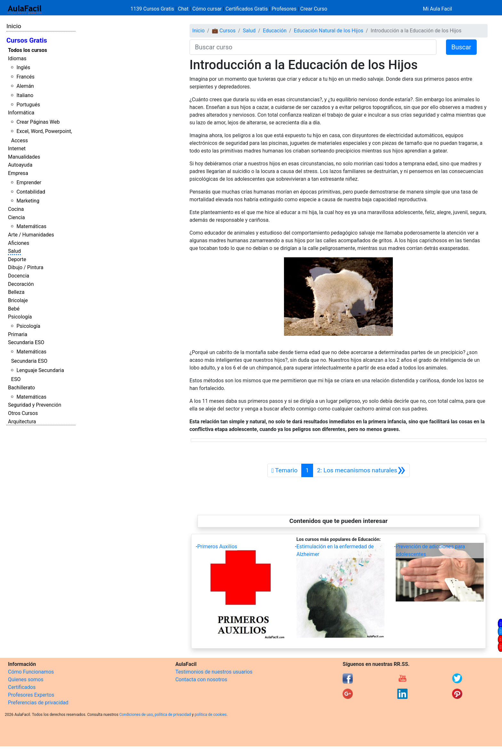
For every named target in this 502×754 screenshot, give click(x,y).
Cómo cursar (207, 9)
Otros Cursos (23, 413)
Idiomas (17, 58)
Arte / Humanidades (31, 235)
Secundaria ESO (26, 342)
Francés (25, 77)
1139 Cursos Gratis (153, 9)
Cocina (16, 209)
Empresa (18, 173)
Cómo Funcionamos (31, 672)
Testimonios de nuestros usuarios (214, 672)
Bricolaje (18, 300)
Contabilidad (30, 192)
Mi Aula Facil (437, 9)
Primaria (17, 334)
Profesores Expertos (31, 695)
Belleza (16, 292)
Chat (183, 9)
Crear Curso (313, 9)
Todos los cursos (27, 50)
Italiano (24, 95)
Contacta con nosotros (201, 679)
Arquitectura (22, 421)
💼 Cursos (224, 31)
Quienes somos (26, 679)
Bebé (14, 309)
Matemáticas (31, 226)
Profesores (283, 9)
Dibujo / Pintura (25, 267)
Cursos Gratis (26, 40)
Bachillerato (21, 388)
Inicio (13, 26)
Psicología (20, 317)
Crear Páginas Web (38, 122)
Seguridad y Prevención (34, 405)
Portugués (28, 105)
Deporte (17, 259)
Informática (21, 113)
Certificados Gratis (246, 9)
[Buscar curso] (313, 47)
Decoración (21, 284)
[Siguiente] (361, 470)
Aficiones (18, 243)
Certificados (22, 687)
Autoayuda (20, 165)
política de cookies (211, 714)
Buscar (461, 47)
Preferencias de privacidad (38, 703)
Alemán (25, 86)
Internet (17, 148)
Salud (14, 251)
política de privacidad (173, 714)
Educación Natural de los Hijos (328, 31)
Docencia (18, 276)
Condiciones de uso (136, 714)
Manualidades (24, 157)
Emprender (28, 182)
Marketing (27, 201)
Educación (275, 31)
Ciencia (16, 217)
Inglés (23, 67)
